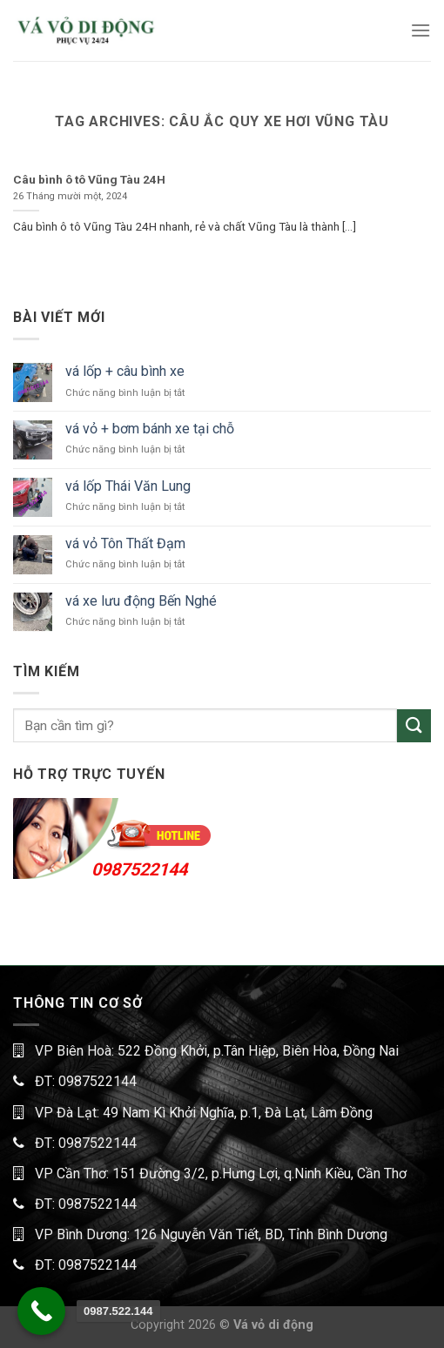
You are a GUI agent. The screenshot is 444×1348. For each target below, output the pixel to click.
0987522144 (139, 869)
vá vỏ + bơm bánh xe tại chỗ (149, 428)
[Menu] (420, 30)
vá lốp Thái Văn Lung (128, 486)
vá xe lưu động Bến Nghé (141, 601)
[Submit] (414, 726)
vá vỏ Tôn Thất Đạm (125, 543)
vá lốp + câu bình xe (125, 371)
